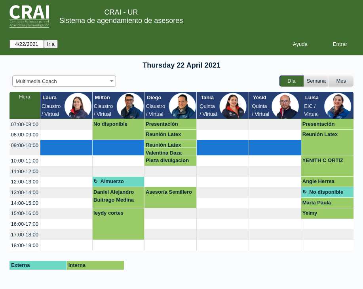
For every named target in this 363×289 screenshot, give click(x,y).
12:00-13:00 (24, 182)
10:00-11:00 (24, 161)
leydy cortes (108, 213)
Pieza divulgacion (167, 160)
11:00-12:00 (24, 171)
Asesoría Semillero (169, 192)
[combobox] (64, 81)
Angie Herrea (318, 181)
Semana (316, 81)
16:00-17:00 (24, 224)
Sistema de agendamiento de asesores (121, 21)
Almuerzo (112, 181)
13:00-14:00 (24, 192)
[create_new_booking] (66, 124)
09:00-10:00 (24, 145)
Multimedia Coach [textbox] (36, 81)
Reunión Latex (163, 134)
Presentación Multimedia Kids (165, 125)
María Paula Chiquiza (316, 204)
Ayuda (300, 44)
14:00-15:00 (24, 203)
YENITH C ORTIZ (322, 160)
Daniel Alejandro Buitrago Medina (113, 196)
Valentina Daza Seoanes (164, 153)
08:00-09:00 (24, 135)
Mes (341, 81)
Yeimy (309, 213)
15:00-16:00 (24, 213)
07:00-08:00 (24, 124)
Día (291, 81)
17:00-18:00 (24, 235)
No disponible (110, 124)
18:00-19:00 (24, 245)
